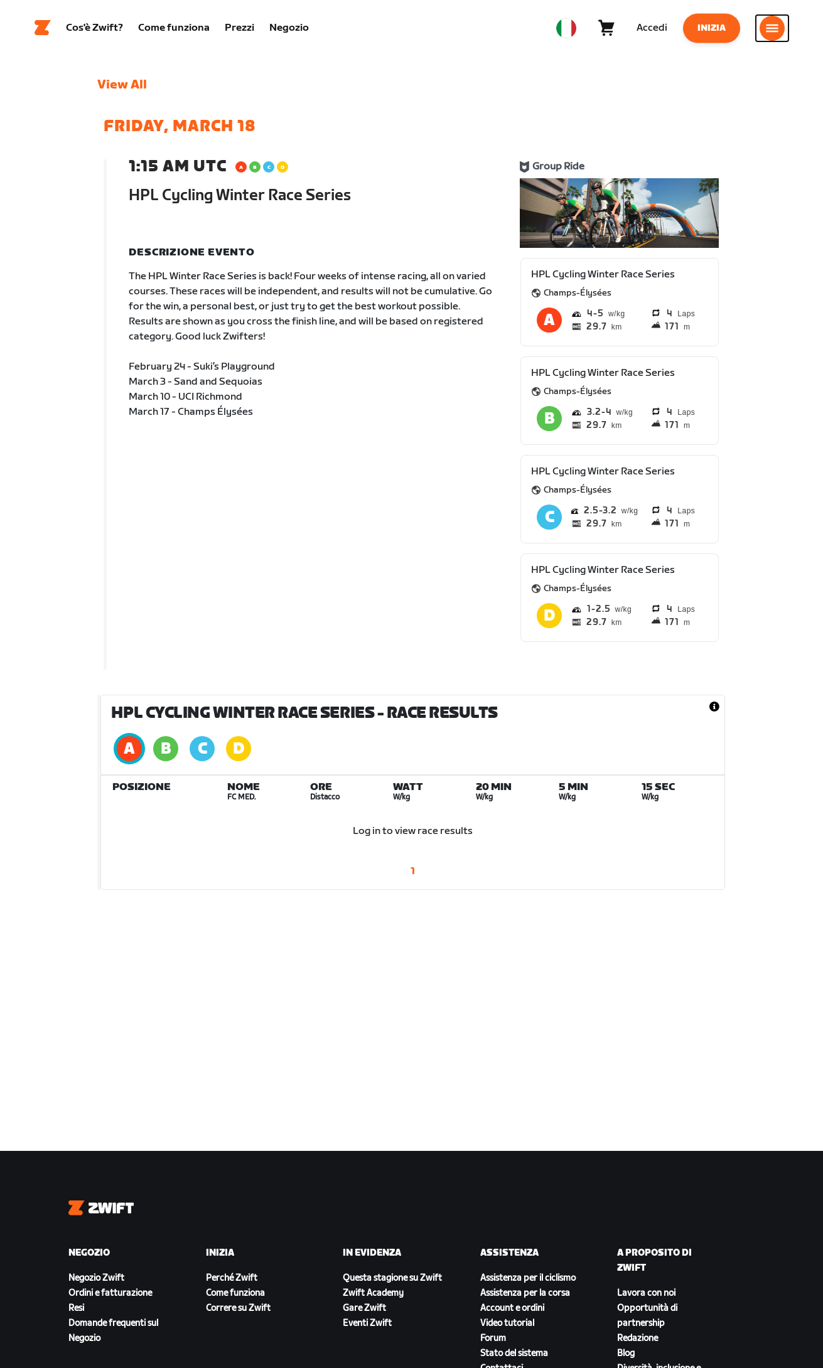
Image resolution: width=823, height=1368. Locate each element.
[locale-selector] (566, 28)
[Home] (43, 28)
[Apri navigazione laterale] (772, 28)
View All (122, 84)
